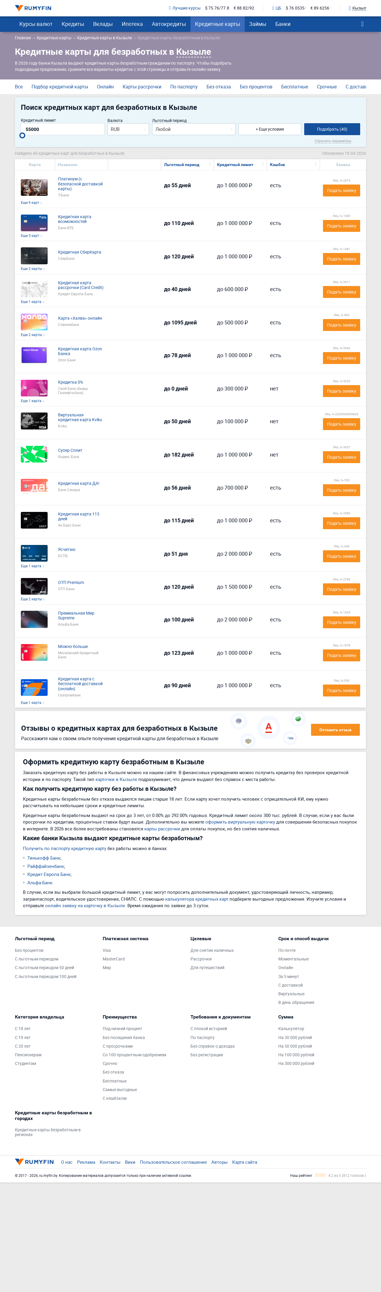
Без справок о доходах (212, 1046)
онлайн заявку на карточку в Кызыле (85, 905)
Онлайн (105, 86)
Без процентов (256, 86)
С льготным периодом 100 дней (45, 976)
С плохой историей (208, 1028)
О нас (67, 1162)
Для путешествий (207, 967)
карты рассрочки (162, 829)
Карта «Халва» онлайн (80, 318)
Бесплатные (294, 86)
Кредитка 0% (70, 382)
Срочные (327, 86)
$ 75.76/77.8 (217, 8)
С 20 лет (23, 1046)
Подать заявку (341, 190)
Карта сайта (244, 1162)
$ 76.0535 (295, 8)
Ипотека (132, 23)
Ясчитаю (66, 549)
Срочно (110, 1063)
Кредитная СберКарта (79, 252)
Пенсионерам (28, 1054)
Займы (257, 23)
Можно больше (73, 646)
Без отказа (219, 86)
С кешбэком (115, 1098)
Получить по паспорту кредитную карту (64, 848)
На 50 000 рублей (295, 1046)
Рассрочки (201, 959)
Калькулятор (291, 1028)
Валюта (115, 120)
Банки (283, 23)
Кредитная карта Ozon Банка (80, 351)
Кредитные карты (217, 23)
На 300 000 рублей (296, 1063)
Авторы (219, 1162)
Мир (107, 967)
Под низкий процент (122, 1028)
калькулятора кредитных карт (196, 899)
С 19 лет (23, 1037)
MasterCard (114, 959)
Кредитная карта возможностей (74, 219)
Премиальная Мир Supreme (76, 616)
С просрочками (118, 1046)
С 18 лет (23, 1028)
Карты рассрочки (142, 86)
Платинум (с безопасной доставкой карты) (80, 183)
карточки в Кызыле (116, 779)
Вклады (103, 23)
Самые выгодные (120, 1089)
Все (19, 86)
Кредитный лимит (38, 120)
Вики (130, 1162)
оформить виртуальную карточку (240, 822)
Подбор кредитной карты (60, 86)
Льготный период (169, 120)
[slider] (22, 135)
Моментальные (293, 959)
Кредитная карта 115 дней (78, 517)
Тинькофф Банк (43, 858)
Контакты (110, 1162)
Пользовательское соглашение (173, 1162)
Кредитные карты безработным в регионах (48, 1132)
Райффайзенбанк (45, 866)
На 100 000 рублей (296, 1054)
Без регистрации (206, 1054)
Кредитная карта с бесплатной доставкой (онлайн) (80, 684)
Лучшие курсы (185, 8)
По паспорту (184, 86)
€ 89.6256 (319, 8)
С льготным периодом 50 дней (44, 967)
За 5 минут (288, 976)
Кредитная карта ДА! (78, 483)
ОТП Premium (71, 582)
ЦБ (276, 8)
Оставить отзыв (335, 729)
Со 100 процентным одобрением (134, 1054)
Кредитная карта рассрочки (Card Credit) (81, 285)
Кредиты (73, 23)
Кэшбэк (277, 164)
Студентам (25, 1063)
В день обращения (296, 1002)
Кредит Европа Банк (49, 874)
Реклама (86, 1162)
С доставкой (360, 86)
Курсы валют (36, 23)
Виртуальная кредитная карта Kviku (80, 418)
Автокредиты (169, 23)
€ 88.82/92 (244, 8)
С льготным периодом (36, 959)
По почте (287, 950)
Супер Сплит (70, 450)
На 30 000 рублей (295, 1037)
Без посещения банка (124, 1037)
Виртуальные (291, 993)
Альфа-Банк (39, 882)
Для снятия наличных (212, 950)
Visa (107, 950)
